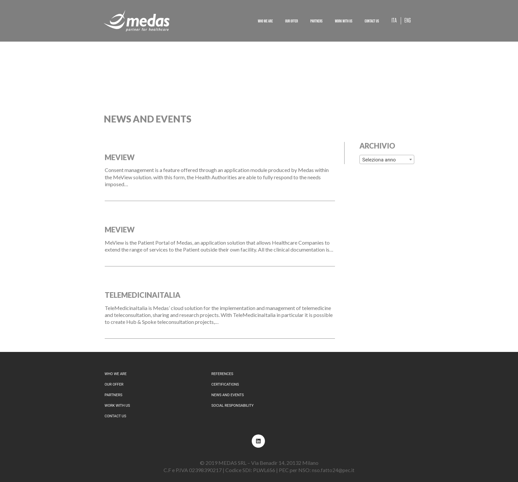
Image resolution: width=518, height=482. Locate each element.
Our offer (114, 384)
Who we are (116, 374)
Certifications (225, 384)
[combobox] (387, 159)
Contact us (115, 416)
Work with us (117, 405)
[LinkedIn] (258, 441)
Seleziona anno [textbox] (379, 160)
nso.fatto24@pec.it (333, 470)
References (222, 374)
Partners (114, 395)
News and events (227, 395)
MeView (120, 157)
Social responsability (232, 405)
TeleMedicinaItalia (142, 295)
